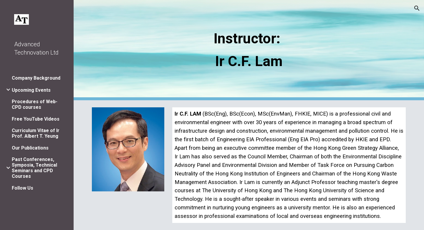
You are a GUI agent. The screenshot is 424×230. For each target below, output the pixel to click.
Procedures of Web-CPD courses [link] (34, 104)
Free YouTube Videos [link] (35, 119)
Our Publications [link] (30, 148)
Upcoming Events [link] (31, 90)
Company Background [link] (36, 78)
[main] (248, 50)
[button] (417, 8)
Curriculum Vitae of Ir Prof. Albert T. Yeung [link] (35, 133)
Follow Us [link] (22, 188)
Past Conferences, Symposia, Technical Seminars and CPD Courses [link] (34, 168)
